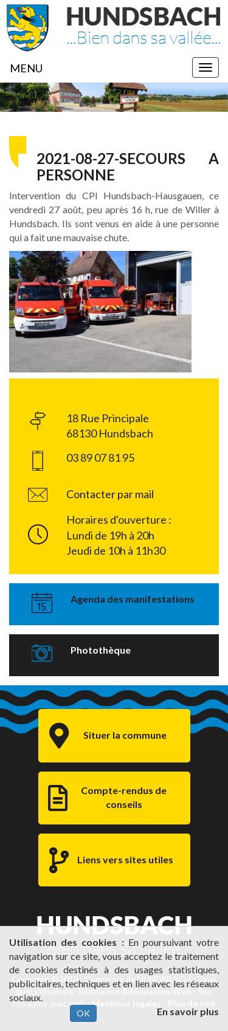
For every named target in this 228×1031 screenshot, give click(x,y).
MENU (26, 68)
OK (83, 1013)
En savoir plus (188, 1011)
